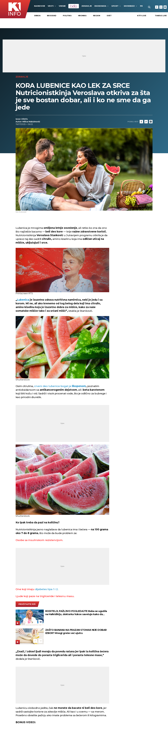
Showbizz (130, 6)
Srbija (37, 15)
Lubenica (23, 299)
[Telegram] (151, 121)
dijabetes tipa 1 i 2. (46, 589)
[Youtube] (165, 7)
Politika (67, 15)
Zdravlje (87, 6)
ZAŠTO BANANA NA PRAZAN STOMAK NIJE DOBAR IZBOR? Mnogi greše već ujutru (76, 632)
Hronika (82, 15)
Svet (109, 15)
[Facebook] (156, 7)
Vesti (52, 6)
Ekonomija (101, 6)
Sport (116, 6)
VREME (62, 6)
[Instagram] (160, 7)
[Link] (146, 121)
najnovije (39, 6)
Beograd (51, 15)
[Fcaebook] (141, 121)
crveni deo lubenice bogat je (52, 386)
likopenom (78, 386)
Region (96, 15)
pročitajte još (27, 604)
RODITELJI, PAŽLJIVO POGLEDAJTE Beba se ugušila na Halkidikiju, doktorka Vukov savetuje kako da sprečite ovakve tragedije (76, 613)
